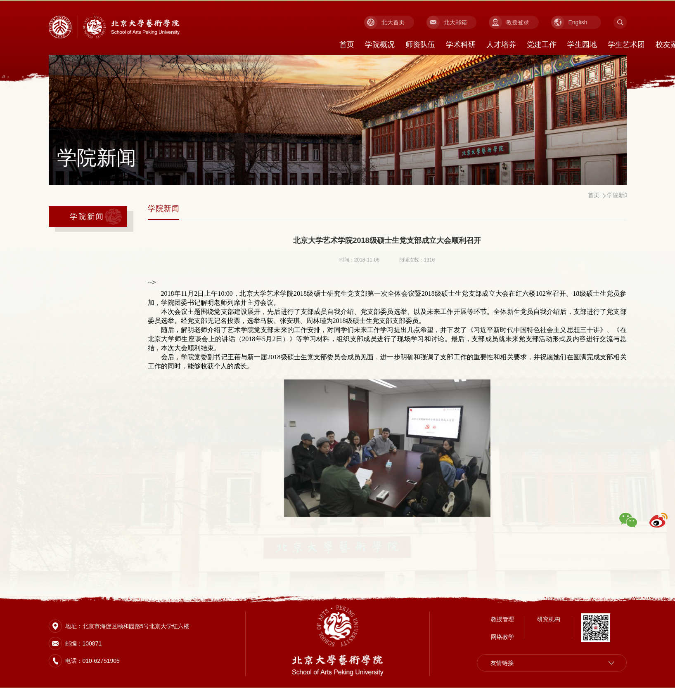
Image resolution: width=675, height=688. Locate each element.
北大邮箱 (455, 22)
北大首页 (393, 22)
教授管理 (502, 618)
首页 (346, 44)
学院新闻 (87, 216)
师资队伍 (420, 44)
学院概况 (380, 44)
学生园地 (582, 44)
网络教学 (502, 636)
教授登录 (517, 22)
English (577, 22)
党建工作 (542, 44)
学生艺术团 (626, 44)
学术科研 (461, 44)
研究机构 (548, 618)
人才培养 (501, 44)
